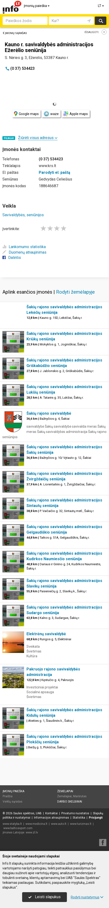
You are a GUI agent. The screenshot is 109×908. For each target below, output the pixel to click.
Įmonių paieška (37, 6)
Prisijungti (96, 817)
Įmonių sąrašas (14, 33)
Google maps (26, 113)
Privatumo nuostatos (75, 813)
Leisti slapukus (44, 897)
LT (101, 6)
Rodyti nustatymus (87, 897)
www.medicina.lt (36, 824)
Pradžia (8, 796)
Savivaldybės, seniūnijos (23, 215)
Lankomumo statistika (24, 246)
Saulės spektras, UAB (27, 813)
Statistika (79, 817)
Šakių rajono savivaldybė (48, 413)
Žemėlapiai (65, 791)
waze (51, 114)
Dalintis (11, 257)
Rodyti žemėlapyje (75, 292)
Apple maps (75, 113)
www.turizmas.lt (80, 824)
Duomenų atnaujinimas (24, 252)
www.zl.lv (32, 832)
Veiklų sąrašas (12, 801)
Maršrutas (80, 796)
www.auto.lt (58, 824)
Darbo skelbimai (69, 801)
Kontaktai (51, 813)
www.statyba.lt (12, 824)
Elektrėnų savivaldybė (46, 634)
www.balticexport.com (17, 828)
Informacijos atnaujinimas (51, 817)
